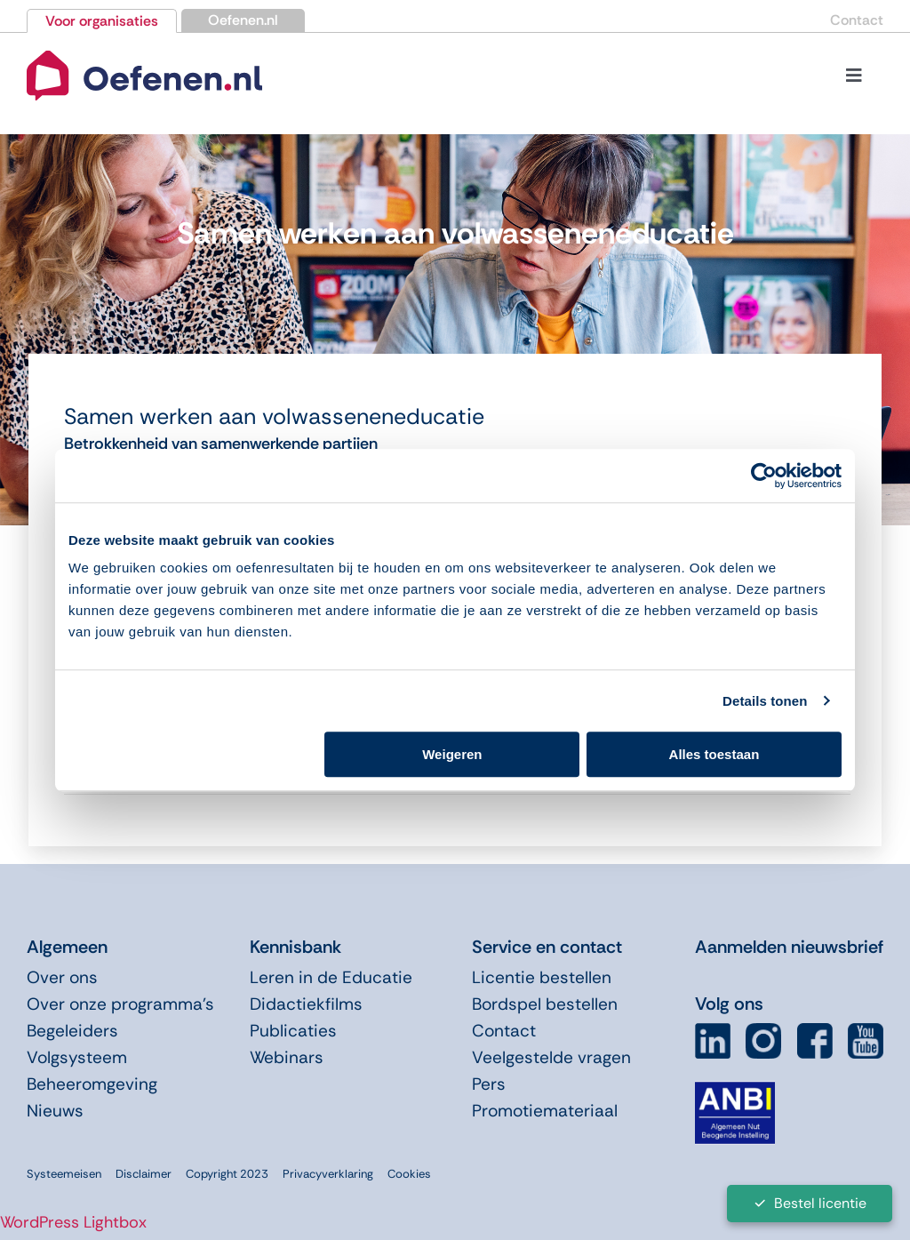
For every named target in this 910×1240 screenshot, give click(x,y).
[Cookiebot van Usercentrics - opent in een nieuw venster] (764, 475)
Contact (856, 20)
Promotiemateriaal (545, 1111)
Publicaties (293, 1031)
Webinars (286, 1057)
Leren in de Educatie (331, 977)
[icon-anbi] (735, 1089)
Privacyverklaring (328, 1173)
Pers (489, 1084)
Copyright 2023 (227, 1173)
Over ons (62, 977)
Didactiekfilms (306, 1004)
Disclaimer (144, 1173)
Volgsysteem (77, 1057)
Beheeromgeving (92, 1084)
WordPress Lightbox (73, 1222)
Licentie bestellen (541, 977)
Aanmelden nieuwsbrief (789, 946)
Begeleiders (72, 1031)
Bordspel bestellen (545, 1004)
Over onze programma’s (120, 1004)
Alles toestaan (714, 754)
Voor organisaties (101, 21)
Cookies (409, 1173)
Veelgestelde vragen (551, 1057)
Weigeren (452, 754)
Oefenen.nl (243, 20)
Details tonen (764, 700)
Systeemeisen (64, 1173)
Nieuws (55, 1111)
